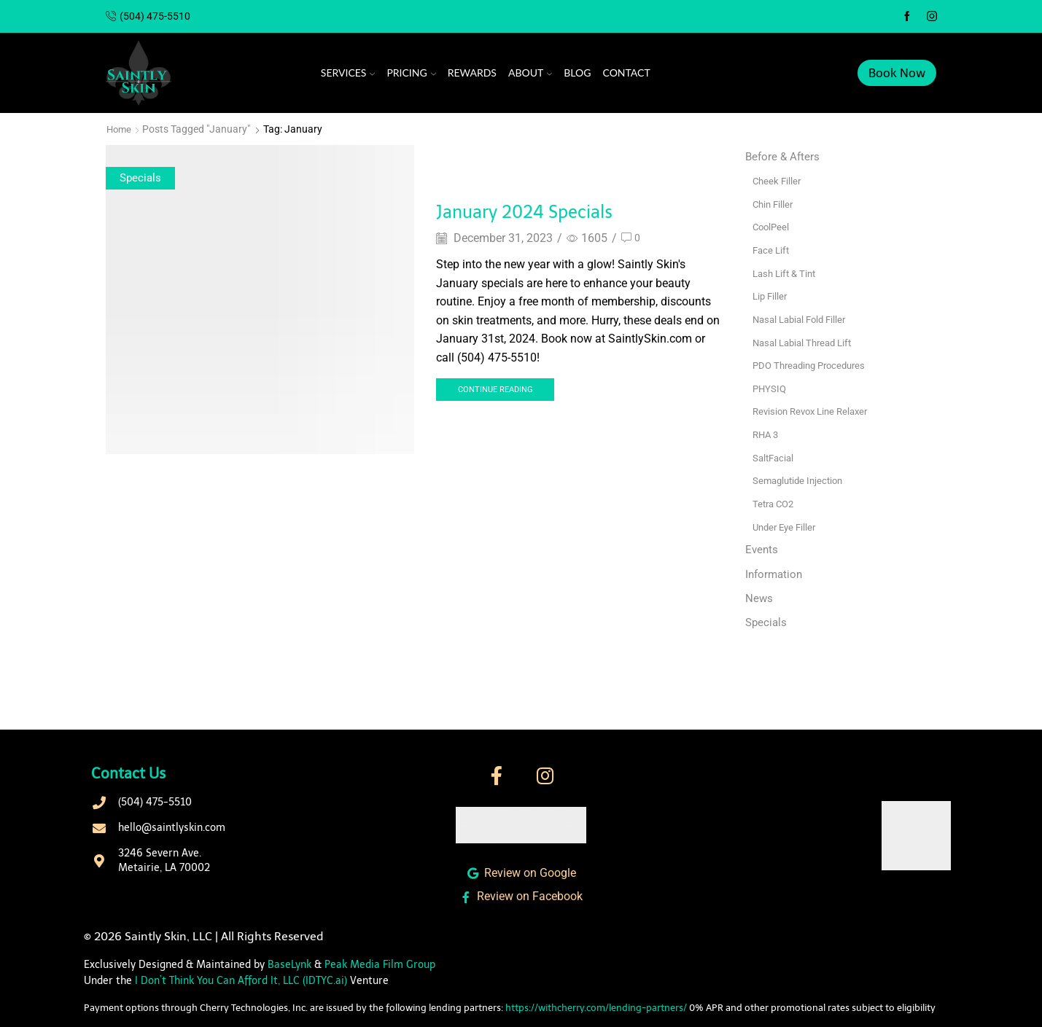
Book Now (896, 73)
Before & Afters (784, 156)
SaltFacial (775, 456)
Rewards (472, 72)
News (759, 597)
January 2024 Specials (548, 210)
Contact (626, 72)
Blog (577, 72)
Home (119, 129)
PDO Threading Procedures (814, 364)
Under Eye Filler (787, 525)
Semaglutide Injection (801, 479)
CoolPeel (772, 227)
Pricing (410, 72)
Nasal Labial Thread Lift (806, 341)
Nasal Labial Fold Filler (803, 318)
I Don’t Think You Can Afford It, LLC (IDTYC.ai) (241, 981)
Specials (141, 177)
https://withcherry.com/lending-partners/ (596, 1007)
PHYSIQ (770, 387)
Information (775, 572)
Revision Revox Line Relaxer (815, 410)
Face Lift (772, 249)
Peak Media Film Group (379, 964)
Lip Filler (771, 295)
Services (348, 72)
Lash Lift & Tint (787, 272)
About (530, 72)
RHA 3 (767, 433)
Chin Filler (774, 203)
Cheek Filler (778, 181)
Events (762, 548)
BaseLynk (289, 964)
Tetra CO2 (775, 502)
